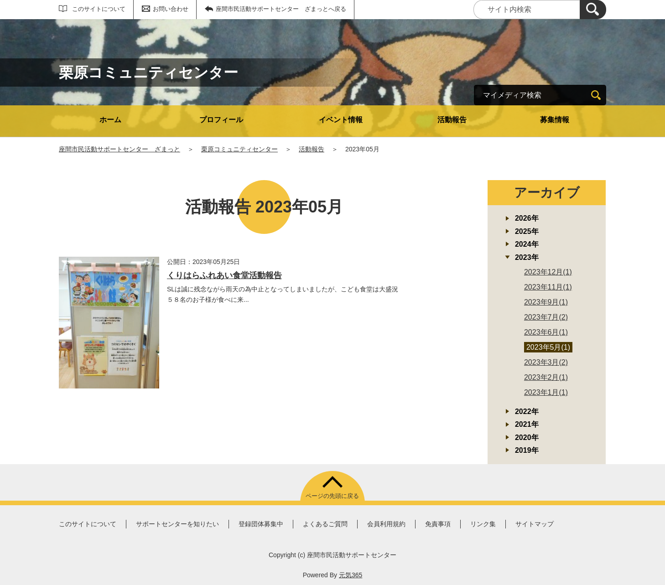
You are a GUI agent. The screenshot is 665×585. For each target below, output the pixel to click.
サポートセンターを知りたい (177, 524)
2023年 (527, 257)
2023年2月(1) (546, 377)
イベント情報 (341, 120)
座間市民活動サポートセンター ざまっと (119, 149)
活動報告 (452, 120)
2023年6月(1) (546, 332)
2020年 (527, 437)
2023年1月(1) (546, 392)
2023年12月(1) (548, 272)
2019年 (527, 450)
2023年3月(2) (546, 362)
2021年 (527, 424)
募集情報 (554, 120)
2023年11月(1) (548, 287)
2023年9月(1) (546, 302)
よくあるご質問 (325, 524)
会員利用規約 (386, 524)
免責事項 (438, 524)
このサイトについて (98, 8)
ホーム (110, 120)
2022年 (527, 411)
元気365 (350, 575)
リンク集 (483, 524)
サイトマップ (534, 524)
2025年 (527, 231)
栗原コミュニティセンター (239, 149)
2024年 (527, 244)
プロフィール (221, 120)
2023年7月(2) (546, 317)
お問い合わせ (170, 8)
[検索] (593, 9)
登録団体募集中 (261, 524)
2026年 (527, 218)
